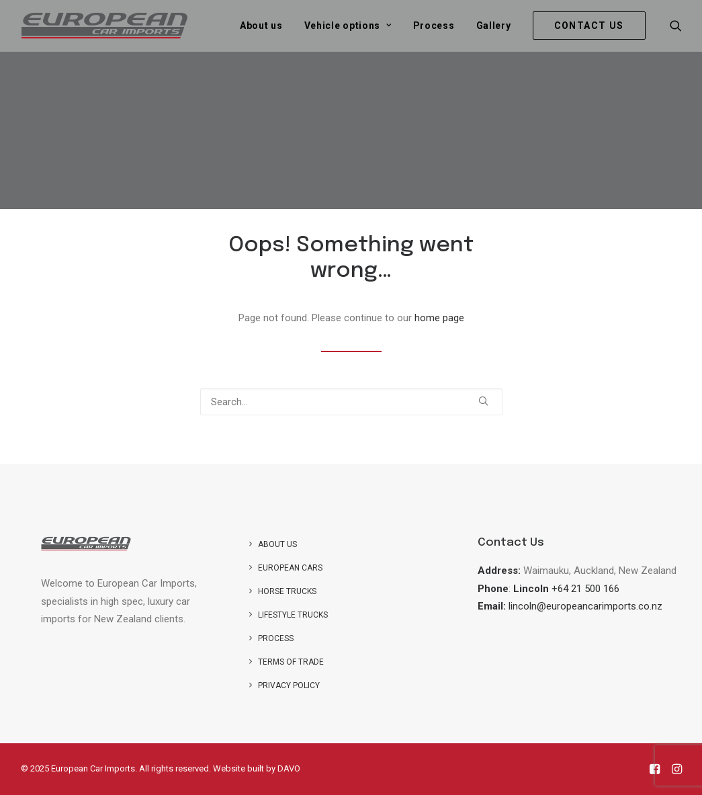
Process (434, 25)
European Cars (290, 568)
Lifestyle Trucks (293, 615)
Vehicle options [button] (348, 25)
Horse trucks (287, 591)
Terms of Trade (291, 662)
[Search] (351, 401)
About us (261, 25)
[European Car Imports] (105, 25)
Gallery (493, 25)
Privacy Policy (289, 685)
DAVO (288, 768)
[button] (676, 25)
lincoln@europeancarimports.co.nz (585, 606)
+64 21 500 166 (585, 589)
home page (439, 318)
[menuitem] (261, 25)
